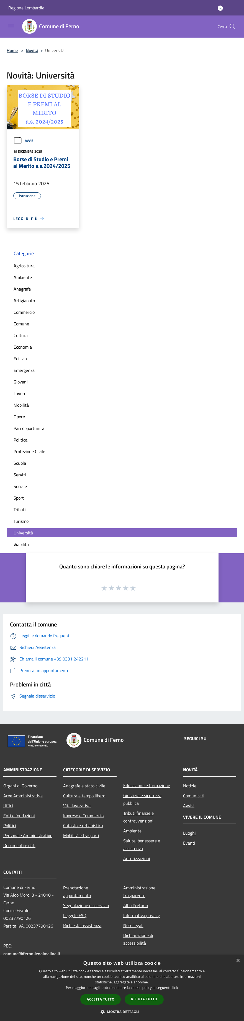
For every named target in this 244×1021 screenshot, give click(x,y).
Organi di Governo (20, 785)
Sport (19, 498)
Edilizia (20, 358)
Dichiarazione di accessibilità (138, 939)
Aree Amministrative (23, 795)
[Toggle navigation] (11, 26)
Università (23, 532)
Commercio (24, 312)
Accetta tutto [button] (100, 999)
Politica (20, 440)
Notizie (189, 785)
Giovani (21, 381)
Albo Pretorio (135, 905)
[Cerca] (232, 26)
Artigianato (24, 300)
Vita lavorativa (77, 805)
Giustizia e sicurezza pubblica (142, 799)
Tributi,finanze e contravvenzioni (138, 817)
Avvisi (23, 140)
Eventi (189, 843)
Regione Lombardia (26, 7)
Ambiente (23, 277)
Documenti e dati (19, 845)
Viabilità (21, 544)
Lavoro (20, 393)
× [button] (238, 961)
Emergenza (24, 370)
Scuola (20, 463)
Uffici (8, 805)
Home (12, 50)
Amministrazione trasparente (139, 891)
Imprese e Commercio (83, 815)
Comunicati (193, 795)
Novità (32, 50)
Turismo (21, 521)
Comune (21, 323)
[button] (122, 1011)
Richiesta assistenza (82, 925)
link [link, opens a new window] (175, 987)
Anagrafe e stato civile (84, 785)
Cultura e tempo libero (84, 795)
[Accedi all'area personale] (220, 8)
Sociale (20, 486)
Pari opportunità (29, 428)
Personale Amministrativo (27, 835)
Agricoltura (24, 265)
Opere (19, 416)
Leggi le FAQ (74, 915)
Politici (9, 825)
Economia (23, 347)
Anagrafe (22, 289)
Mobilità (21, 405)
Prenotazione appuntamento (77, 891)
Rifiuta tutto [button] (144, 999)
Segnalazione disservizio (86, 905)
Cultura (21, 335)
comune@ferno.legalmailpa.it (31, 953)
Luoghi (189, 833)
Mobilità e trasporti (81, 835)
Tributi (20, 509)
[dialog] (122, 988)
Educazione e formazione (146, 785)
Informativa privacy (141, 915)
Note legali (133, 925)
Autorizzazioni (136, 858)
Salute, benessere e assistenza (141, 844)
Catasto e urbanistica (83, 825)
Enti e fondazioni (19, 815)
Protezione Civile (29, 451)
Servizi (20, 474)
